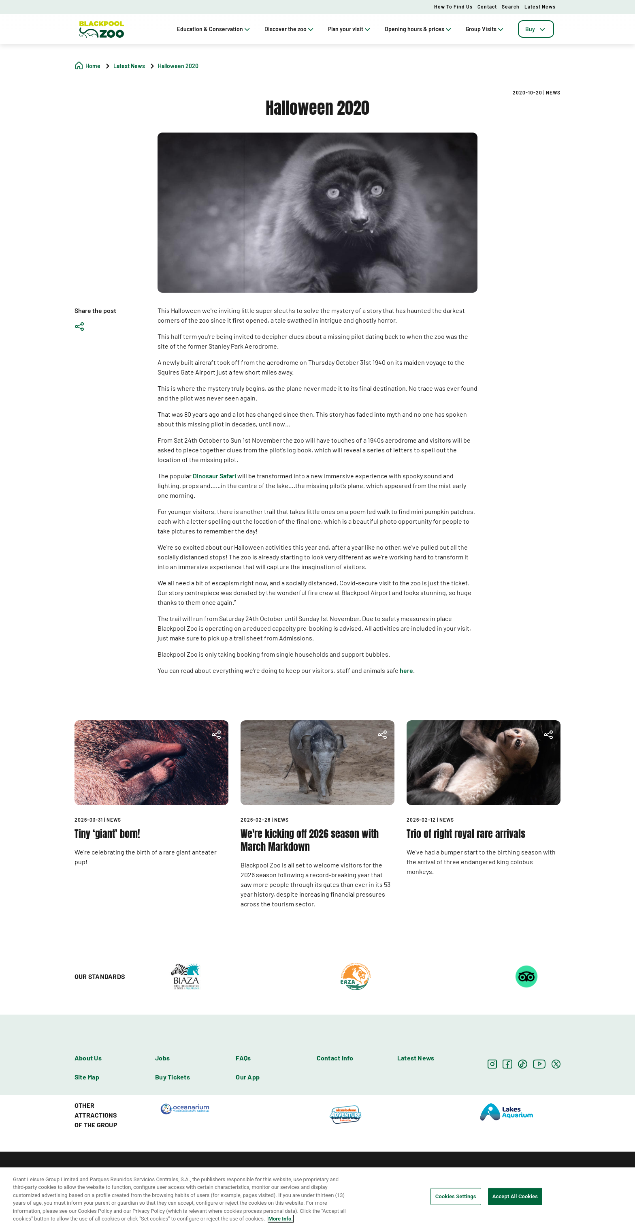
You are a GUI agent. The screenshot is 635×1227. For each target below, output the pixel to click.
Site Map (87, 1077)
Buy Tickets (172, 1077)
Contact (487, 6)
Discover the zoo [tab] (289, 29)
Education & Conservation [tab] (214, 29)
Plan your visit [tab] (350, 29)
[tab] (535, 29)
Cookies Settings (455, 1196)
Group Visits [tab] (485, 29)
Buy (536, 29)
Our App (248, 1077)
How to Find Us (453, 6)
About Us (88, 1058)
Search (511, 6)
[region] (317, 1197)
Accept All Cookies (515, 1196)
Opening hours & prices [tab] (419, 29)
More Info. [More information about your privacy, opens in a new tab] (280, 1219)
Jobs (162, 1058)
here (406, 670)
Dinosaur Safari (214, 476)
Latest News (540, 6)
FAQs (243, 1058)
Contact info (335, 1058)
